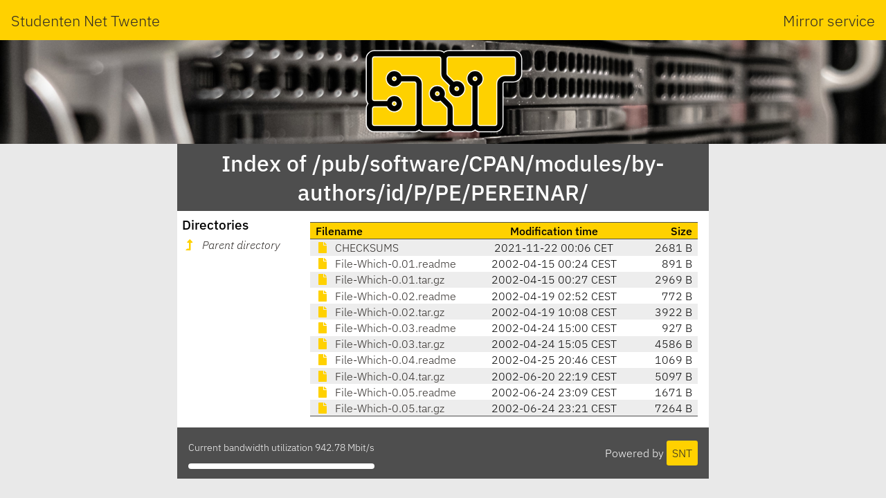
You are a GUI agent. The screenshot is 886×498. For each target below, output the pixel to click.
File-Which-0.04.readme (386, 360)
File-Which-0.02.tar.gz (380, 312)
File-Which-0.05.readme (386, 392)
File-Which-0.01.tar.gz (380, 279)
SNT (682, 453)
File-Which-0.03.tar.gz (380, 344)
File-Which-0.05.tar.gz (380, 408)
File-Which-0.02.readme (386, 296)
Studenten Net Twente (85, 20)
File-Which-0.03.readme (386, 328)
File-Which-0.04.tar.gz (380, 376)
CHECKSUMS (357, 248)
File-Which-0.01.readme (386, 263)
